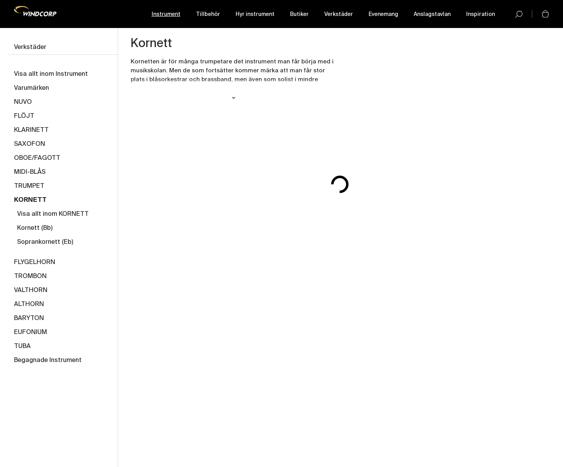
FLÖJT (24, 116)
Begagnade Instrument (48, 360)
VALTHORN (30, 290)
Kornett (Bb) (34, 228)
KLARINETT (31, 130)
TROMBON (30, 276)
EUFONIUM (30, 332)
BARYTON (29, 318)
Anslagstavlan (432, 14)
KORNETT (30, 200)
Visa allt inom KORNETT (53, 214)
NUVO (23, 102)
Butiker (299, 14)
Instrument (166, 14)
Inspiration (480, 14)
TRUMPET (29, 186)
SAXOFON (29, 144)
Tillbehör (208, 14)
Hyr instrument (255, 14)
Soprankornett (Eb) (45, 242)
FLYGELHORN (34, 262)
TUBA (22, 346)
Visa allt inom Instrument (51, 74)
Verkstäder (338, 14)
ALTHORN (29, 304)
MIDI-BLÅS (29, 172)
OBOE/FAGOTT (37, 158)
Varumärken (31, 88)
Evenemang (383, 14)
